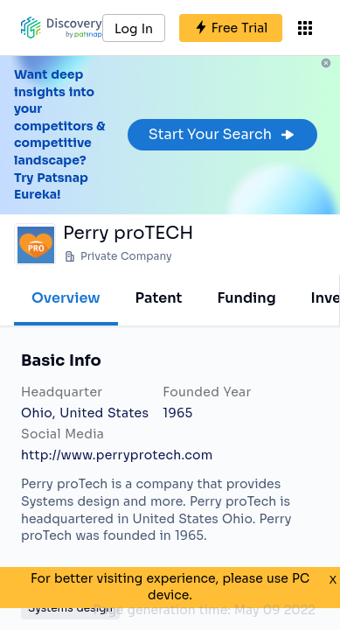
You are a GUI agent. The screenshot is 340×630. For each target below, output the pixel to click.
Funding (246, 298)
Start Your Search (222, 134)
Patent (159, 298)
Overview (66, 298)
